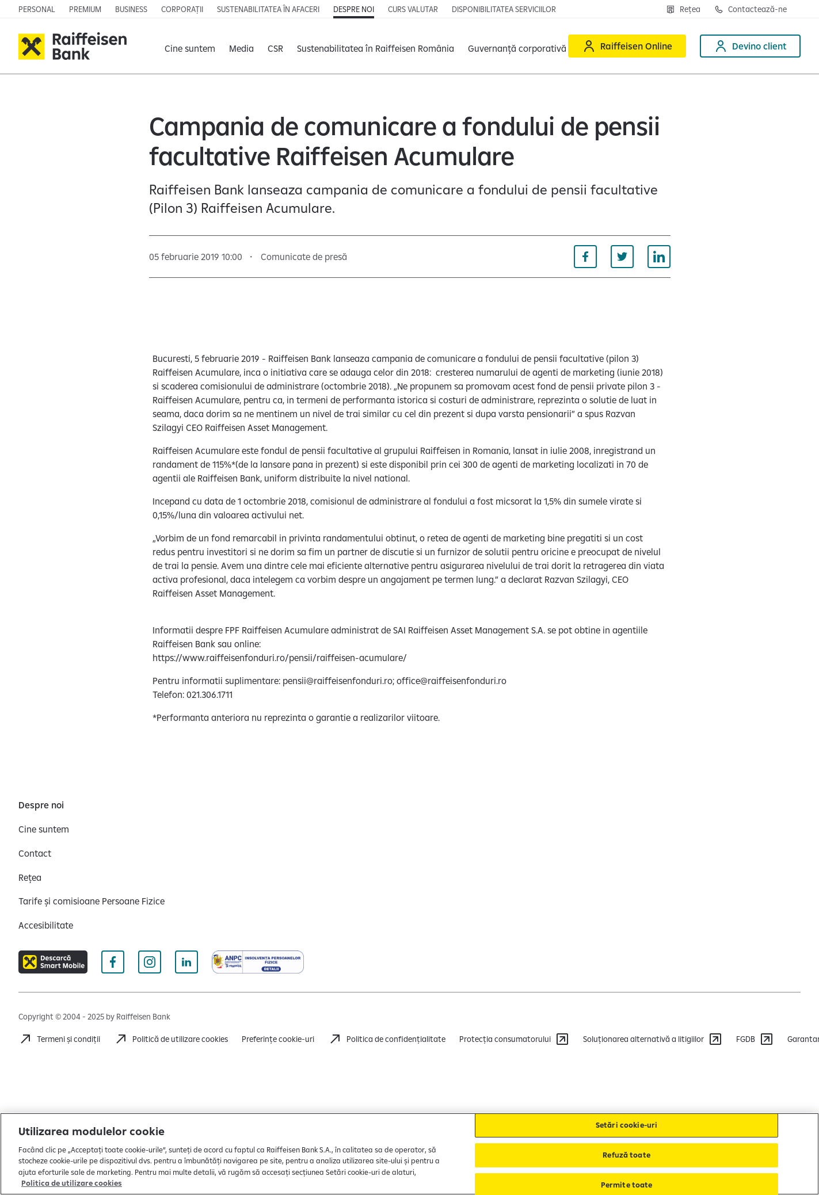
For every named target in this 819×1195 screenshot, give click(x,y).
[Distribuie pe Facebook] (585, 256)
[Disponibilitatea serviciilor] (504, 9)
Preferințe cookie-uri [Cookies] (278, 1039)
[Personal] (36, 9)
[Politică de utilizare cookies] (171, 1039)
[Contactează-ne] (750, 9)
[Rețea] (683, 9)
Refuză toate (626, 1154)
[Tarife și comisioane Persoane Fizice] (91, 901)
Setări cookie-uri (626, 1125)
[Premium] (85, 9)
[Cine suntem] (43, 829)
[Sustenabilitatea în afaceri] (268, 9)
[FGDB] (755, 1039)
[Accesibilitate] (45, 925)
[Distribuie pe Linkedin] (659, 256)
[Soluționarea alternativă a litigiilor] (652, 1039)
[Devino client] (750, 46)
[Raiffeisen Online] (627, 46)
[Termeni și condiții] (59, 1039)
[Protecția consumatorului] (514, 1039)
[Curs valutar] (413, 9)
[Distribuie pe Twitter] (622, 256)
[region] (409, 1154)
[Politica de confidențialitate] (386, 1039)
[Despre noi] (353, 9)
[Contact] (34, 853)
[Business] (131, 9)
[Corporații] (182, 9)
